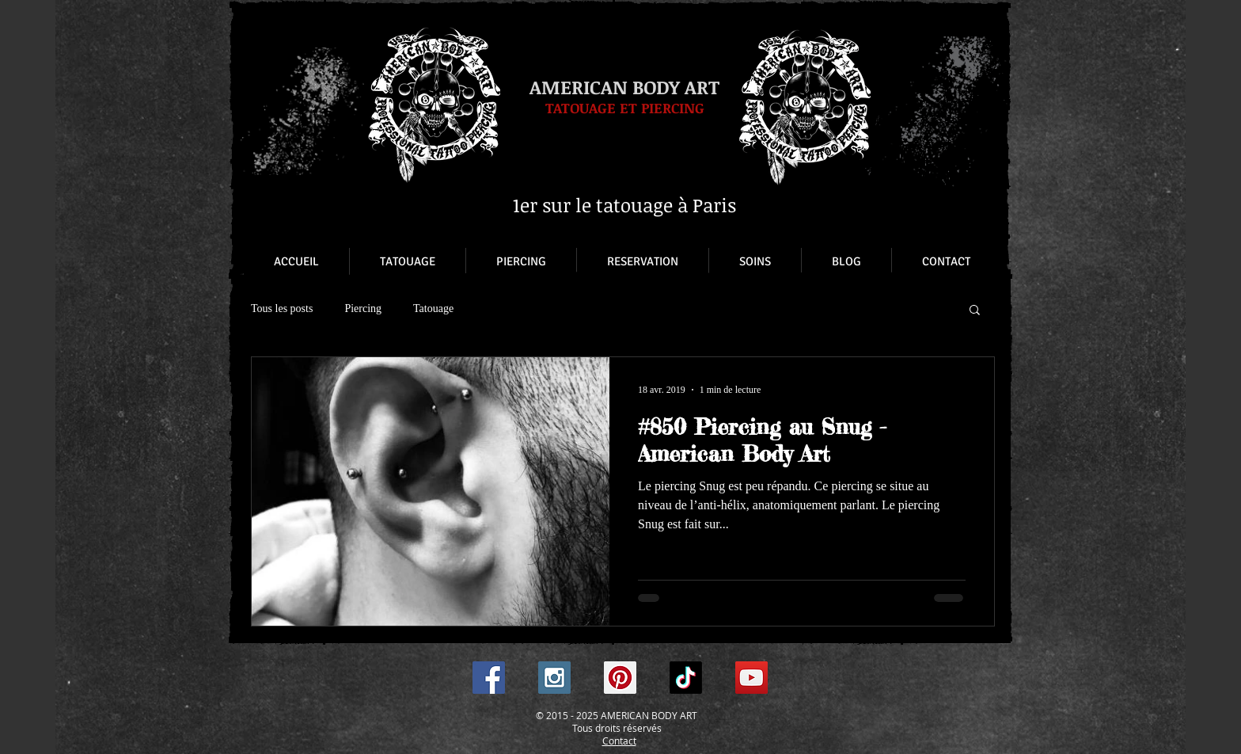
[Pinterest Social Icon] (620, 677)
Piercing (362, 308)
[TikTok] (686, 677)
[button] (974, 311)
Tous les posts (282, 308)
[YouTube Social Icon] (751, 677)
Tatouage (433, 308)
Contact (619, 740)
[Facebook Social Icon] (488, 677)
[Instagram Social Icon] (554, 677)
